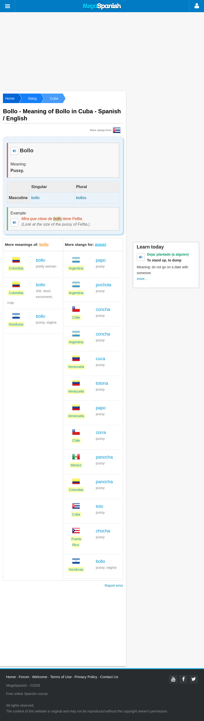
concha (103, 309)
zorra (101, 432)
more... (142, 279)
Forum (24, 677)
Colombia (16, 268)
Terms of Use (61, 677)
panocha (104, 457)
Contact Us (109, 677)
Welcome (39, 677)
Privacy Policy (86, 677)
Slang (32, 98)
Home (9, 98)
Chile (76, 317)
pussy (100, 244)
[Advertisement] (102, 51)
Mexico (76, 465)
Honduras (16, 324)
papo (101, 260)
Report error (114, 585)
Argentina (76, 268)
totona (102, 383)
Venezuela (76, 367)
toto (99, 506)
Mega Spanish (102, 6)
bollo (44, 244)
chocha (103, 531)
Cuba (54, 98)
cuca (100, 358)
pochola (103, 284)
